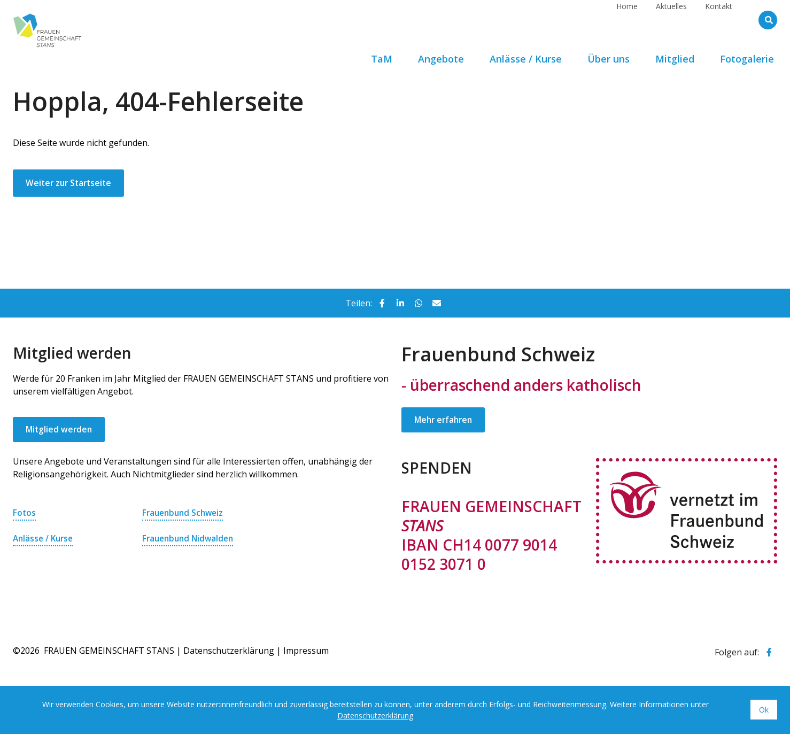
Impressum (306, 651)
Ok (764, 711)
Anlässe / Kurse (44, 539)
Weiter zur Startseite (70, 183)
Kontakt (718, 19)
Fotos (24, 514)
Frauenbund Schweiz (185, 514)
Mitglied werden (60, 430)
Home (627, 19)
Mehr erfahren (445, 421)
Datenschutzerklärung (228, 651)
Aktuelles (671, 19)
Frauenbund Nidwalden (190, 539)
